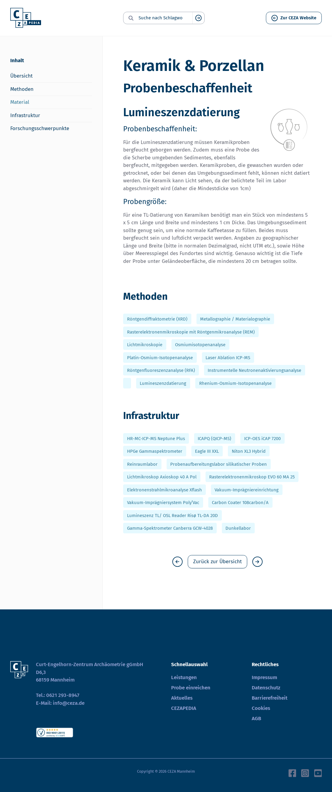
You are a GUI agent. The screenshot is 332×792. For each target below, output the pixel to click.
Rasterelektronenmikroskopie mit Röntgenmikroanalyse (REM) (191, 331)
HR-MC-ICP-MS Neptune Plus (156, 438)
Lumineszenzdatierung (163, 383)
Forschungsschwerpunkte (39, 128)
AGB (256, 718)
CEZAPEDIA (183, 708)
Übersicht (21, 76)
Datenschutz (266, 688)
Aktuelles (182, 698)
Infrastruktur (25, 115)
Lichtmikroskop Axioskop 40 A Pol (161, 477)
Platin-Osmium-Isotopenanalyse (160, 357)
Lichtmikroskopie (144, 344)
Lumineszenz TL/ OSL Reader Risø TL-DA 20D (172, 515)
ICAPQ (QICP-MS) (214, 438)
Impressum (264, 677)
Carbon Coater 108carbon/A (240, 502)
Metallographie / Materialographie (235, 319)
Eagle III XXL (207, 451)
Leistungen (184, 677)
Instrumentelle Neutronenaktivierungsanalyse (254, 370)
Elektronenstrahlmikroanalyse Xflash (164, 489)
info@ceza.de (69, 703)
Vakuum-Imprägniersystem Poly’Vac (163, 502)
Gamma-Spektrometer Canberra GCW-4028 (170, 528)
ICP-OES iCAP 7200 (262, 438)
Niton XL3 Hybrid (249, 451)
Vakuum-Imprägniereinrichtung (247, 489)
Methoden (22, 89)
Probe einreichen (190, 688)
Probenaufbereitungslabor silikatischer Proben (218, 464)
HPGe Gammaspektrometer (154, 451)
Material (19, 102)
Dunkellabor (238, 528)
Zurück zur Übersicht (217, 561)
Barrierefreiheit (269, 698)
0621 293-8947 (62, 695)
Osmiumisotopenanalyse (200, 344)
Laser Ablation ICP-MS (228, 357)
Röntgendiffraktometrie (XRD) (157, 319)
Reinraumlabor (142, 464)
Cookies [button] (261, 708)
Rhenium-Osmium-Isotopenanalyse (235, 383)
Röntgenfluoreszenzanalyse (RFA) (161, 370)
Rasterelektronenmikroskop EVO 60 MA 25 (252, 477)
